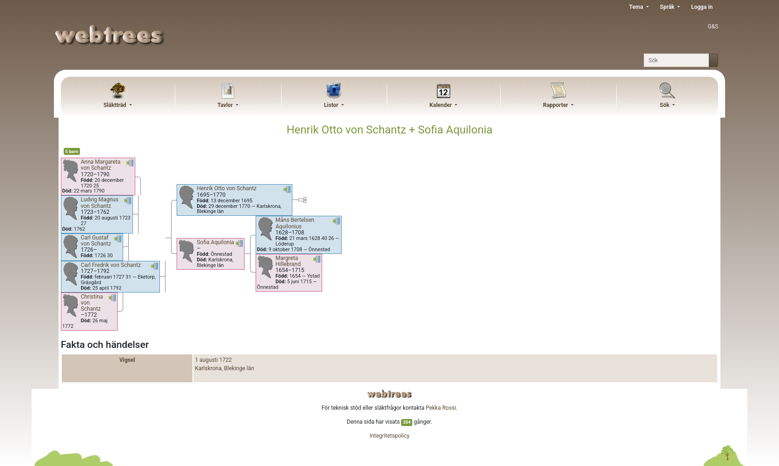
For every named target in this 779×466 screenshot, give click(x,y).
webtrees (389, 394)
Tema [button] (637, 7)
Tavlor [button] (226, 105)
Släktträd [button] (116, 105)
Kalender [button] (441, 105)
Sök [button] (665, 105)
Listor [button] (332, 105)
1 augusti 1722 (213, 360)
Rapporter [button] (556, 105)
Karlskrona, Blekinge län (224, 368)
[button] (130, 164)
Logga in (702, 7)
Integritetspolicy (389, 436)
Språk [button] (668, 7)
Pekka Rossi (441, 408)
